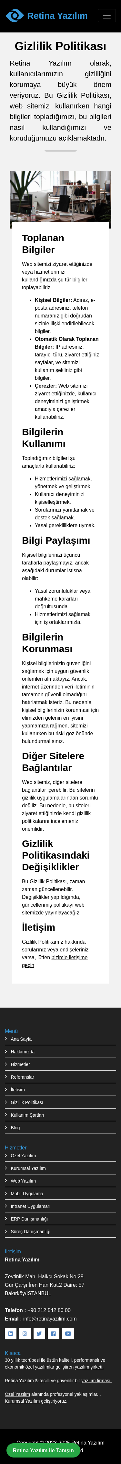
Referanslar (22, 1077)
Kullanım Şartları (27, 1115)
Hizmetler (20, 1064)
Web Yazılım (23, 1181)
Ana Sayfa (21, 1039)
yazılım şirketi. (89, 1367)
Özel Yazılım (23, 1155)
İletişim (18, 1089)
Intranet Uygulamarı (30, 1206)
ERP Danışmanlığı (29, 1219)
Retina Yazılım (88, 1442)
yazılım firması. (96, 1380)
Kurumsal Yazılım (28, 1168)
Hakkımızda (23, 1051)
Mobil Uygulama (27, 1193)
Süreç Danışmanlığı (30, 1231)
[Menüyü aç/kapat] (107, 15)
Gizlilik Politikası (27, 1102)
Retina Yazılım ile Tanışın (43, 1450)
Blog (15, 1127)
